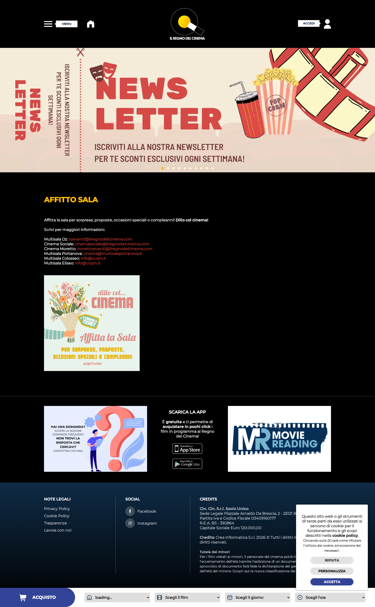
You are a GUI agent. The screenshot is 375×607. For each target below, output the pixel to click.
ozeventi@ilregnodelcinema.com (100, 239)
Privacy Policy (57, 508)
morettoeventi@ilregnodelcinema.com (114, 249)
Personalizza (332, 571)
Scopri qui (240, 571)
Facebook (146, 511)
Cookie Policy (56, 516)
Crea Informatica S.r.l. (235, 537)
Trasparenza (55, 523)
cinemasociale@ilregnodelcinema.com (112, 244)
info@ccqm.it (93, 258)
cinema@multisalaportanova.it (112, 253)
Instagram (147, 523)
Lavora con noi (57, 530)
